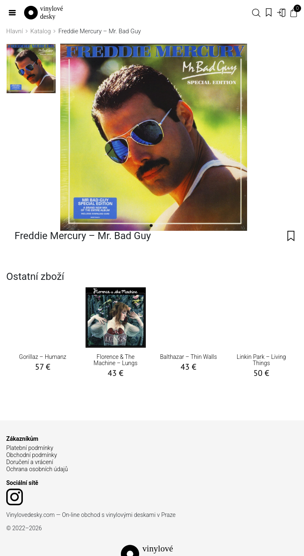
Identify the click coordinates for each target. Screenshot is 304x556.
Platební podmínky (29, 448)
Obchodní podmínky (31, 455)
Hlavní (14, 31)
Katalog (40, 31)
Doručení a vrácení (29, 462)
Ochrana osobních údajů (37, 469)
